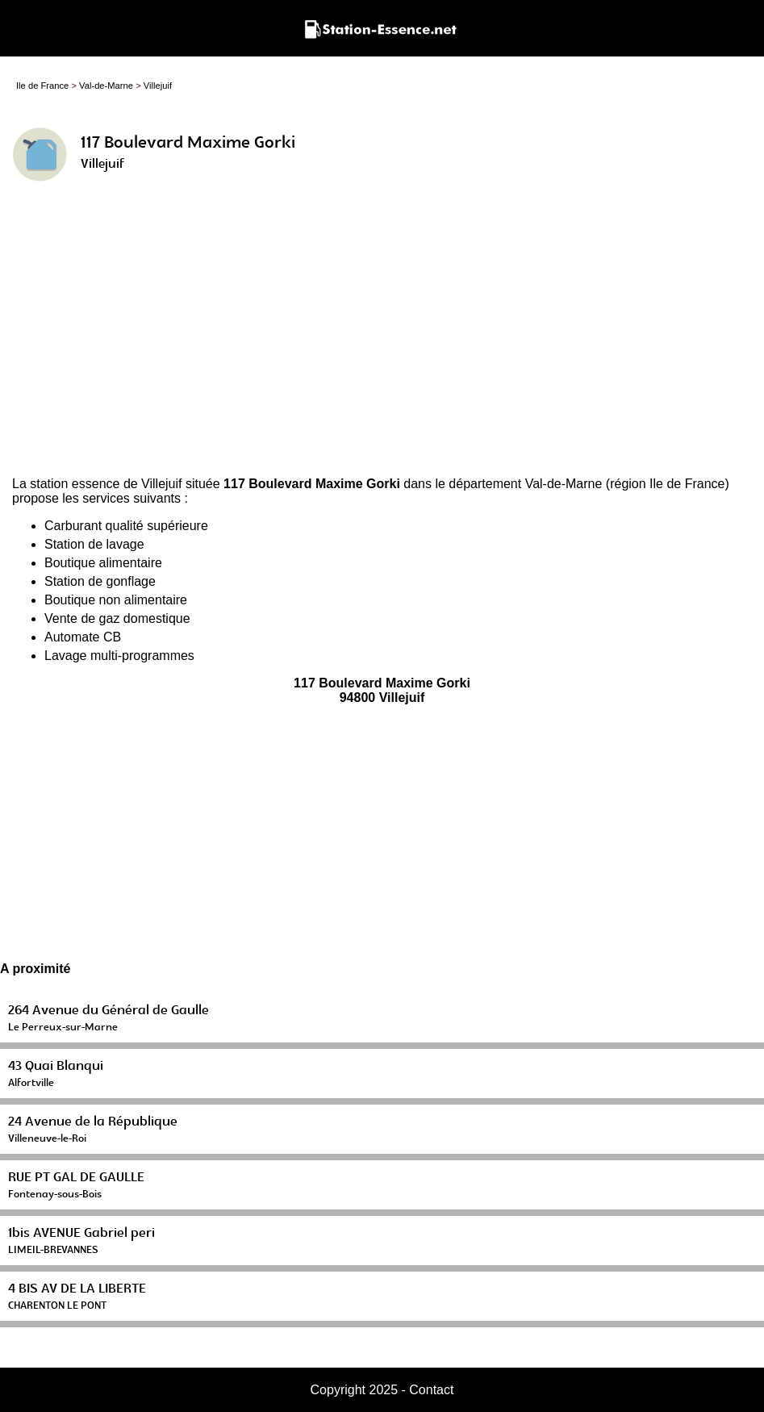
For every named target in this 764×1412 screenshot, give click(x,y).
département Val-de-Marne (525, 484)
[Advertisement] (382, 336)
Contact (431, 1390)
